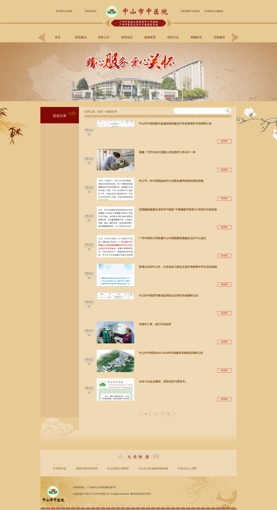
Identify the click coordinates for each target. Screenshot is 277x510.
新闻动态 (127, 37)
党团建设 (219, 37)
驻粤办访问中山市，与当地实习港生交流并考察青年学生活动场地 (178, 266)
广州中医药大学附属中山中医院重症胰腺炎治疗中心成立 (172, 238)
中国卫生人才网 (187, 468)
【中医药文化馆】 (64, 11)
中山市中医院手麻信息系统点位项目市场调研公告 (168, 295)
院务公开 (104, 37)
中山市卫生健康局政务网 (153, 468)
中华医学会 (59, 468)
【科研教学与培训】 (190, 11)
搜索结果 (111, 111)
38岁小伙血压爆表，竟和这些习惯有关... (163, 381)
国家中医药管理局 (87, 468)
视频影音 (196, 37)
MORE (224, 141)
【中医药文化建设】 (214, 11)
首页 (58, 37)
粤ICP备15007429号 (140, 493)
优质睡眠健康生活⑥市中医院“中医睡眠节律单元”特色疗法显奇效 (178, 209)
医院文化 (173, 37)
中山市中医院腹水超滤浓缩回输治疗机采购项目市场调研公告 (175, 123)
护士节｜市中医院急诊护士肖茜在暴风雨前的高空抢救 (171, 180)
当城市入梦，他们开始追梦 (155, 324)
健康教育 (150, 37)
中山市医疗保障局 (118, 468)
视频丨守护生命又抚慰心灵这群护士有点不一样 (167, 152)
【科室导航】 (91, 11)
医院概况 (81, 37)
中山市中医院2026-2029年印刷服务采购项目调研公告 (171, 352)
